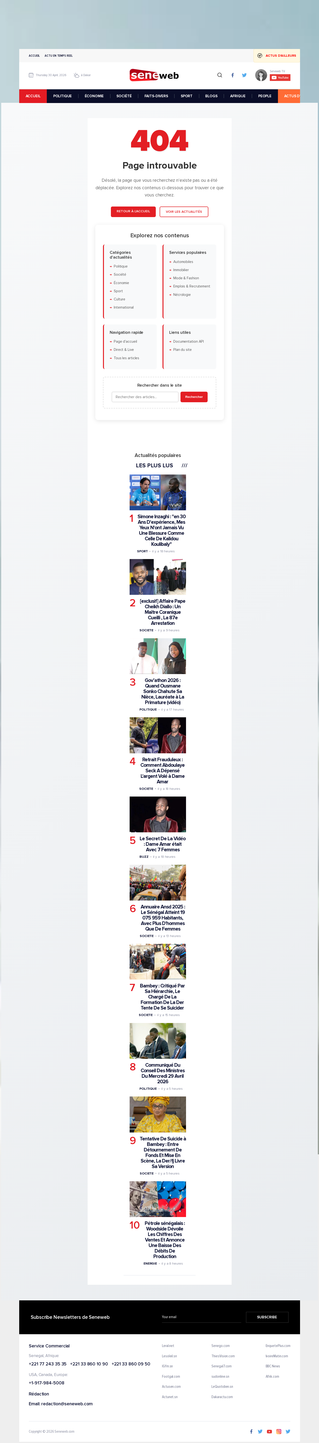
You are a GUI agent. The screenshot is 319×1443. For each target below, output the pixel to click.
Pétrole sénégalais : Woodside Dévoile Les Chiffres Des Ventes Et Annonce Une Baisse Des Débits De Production (164, 1240)
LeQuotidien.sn (222, 1387)
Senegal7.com (221, 1366)
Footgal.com (171, 1376)
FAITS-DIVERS (156, 96)
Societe (146, 630)
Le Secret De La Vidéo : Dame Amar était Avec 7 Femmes (163, 844)
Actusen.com (171, 1387)
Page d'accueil (125, 341)
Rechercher (194, 397)
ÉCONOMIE (94, 96)
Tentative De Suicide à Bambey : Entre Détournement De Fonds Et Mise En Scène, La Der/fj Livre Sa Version (162, 1152)
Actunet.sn (170, 1397)
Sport (118, 291)
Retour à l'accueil (133, 211)
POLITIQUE (62, 96)
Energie (150, 1263)
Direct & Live (124, 350)
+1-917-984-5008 (46, 1383)
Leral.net (168, 1346)
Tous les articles (126, 358)
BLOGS (211, 96)
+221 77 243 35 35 (47, 1364)
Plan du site (182, 350)
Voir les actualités (184, 212)
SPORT (186, 96)
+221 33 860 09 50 (130, 1364)
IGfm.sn (167, 1366)
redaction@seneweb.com (67, 1404)
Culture (119, 299)
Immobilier (181, 270)
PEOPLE (264, 96)
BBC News (272, 1366)
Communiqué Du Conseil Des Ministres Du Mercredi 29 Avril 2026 (163, 1073)
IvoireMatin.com (276, 1356)
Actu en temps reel (58, 56)
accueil (32, 96)
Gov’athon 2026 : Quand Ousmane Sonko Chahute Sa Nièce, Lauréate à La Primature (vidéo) (162, 691)
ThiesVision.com (223, 1356)
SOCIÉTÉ (124, 96)
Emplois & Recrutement (191, 286)
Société (120, 274)
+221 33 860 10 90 (89, 1364)
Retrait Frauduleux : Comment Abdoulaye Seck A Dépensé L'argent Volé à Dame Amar (162, 771)
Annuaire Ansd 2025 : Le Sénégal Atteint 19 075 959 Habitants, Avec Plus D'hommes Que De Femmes (162, 918)
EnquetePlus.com (277, 1346)
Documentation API (188, 341)
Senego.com (220, 1346)
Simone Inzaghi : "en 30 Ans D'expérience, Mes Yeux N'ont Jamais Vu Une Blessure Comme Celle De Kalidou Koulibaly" (161, 530)
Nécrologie (182, 294)
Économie (121, 283)
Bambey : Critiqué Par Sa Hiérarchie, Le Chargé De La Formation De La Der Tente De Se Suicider (162, 997)
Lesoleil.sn (169, 1356)
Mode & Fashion (186, 278)
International (123, 307)
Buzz (143, 856)
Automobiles (183, 262)
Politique (120, 266)
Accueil (34, 56)
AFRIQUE (237, 96)
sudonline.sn (220, 1376)
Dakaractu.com (222, 1397)
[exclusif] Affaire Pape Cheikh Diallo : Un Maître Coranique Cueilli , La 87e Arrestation (162, 612)
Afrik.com (272, 1376)
